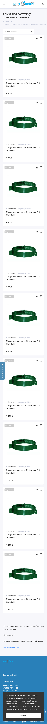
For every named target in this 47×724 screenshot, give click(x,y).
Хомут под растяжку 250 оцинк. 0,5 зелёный (23, 600)
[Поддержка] (43, 4)
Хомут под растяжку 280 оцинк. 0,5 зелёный (23, 407)
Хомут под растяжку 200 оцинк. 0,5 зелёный (23, 149)
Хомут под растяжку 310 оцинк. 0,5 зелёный (23, 471)
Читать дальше (11, 647)
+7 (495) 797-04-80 (10, 688)
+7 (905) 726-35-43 (10, 685)
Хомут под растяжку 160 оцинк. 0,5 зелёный (23, 84)
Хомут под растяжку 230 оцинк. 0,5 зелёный (23, 342)
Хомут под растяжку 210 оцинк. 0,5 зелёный (23, 213)
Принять (23, 716)
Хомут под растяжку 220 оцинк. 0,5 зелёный (23, 278)
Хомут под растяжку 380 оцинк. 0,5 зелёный (23, 536)
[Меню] (4, 4)
